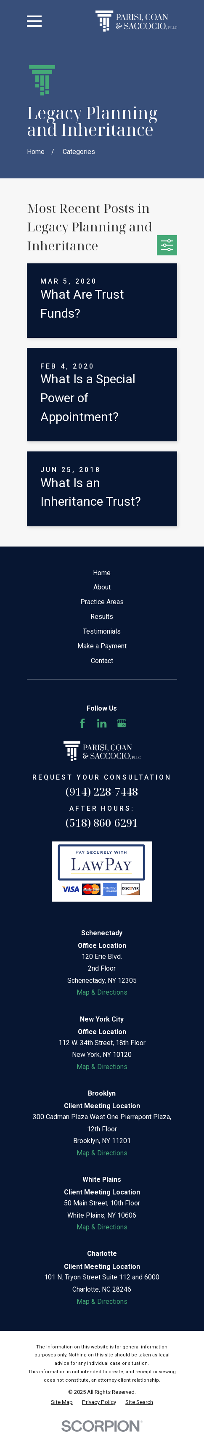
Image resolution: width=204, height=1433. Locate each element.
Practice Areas (102, 602)
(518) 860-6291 (102, 822)
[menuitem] (62, 1402)
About (102, 587)
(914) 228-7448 (102, 791)
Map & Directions (102, 992)
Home (102, 573)
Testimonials (102, 631)
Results (101, 617)
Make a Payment (102, 646)
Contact (102, 661)
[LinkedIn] (101, 723)
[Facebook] (82, 723)
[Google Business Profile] (121, 723)
